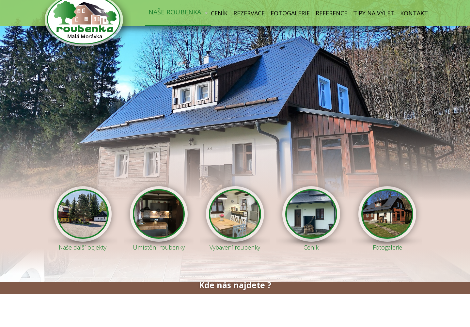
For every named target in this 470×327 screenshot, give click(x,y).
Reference (331, 13)
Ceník (219, 13)
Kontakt (414, 13)
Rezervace (249, 13)
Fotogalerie (290, 13)
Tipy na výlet (373, 13)
